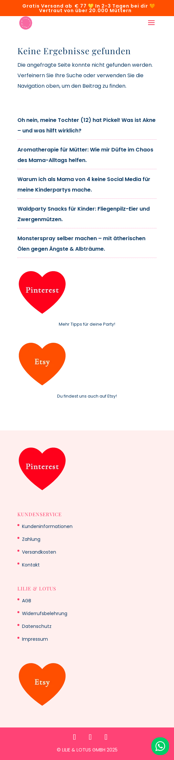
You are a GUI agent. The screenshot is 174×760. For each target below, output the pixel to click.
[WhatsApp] (106, 737)
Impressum (35, 639)
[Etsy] (90, 737)
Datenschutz (37, 626)
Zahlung (31, 539)
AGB (26, 600)
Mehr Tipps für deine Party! (87, 324)
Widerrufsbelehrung (44, 613)
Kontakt (31, 565)
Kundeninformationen (47, 526)
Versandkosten (39, 552)
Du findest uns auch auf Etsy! (87, 396)
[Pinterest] (74, 737)
